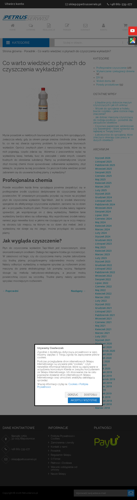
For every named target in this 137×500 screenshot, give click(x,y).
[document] (68, 375)
